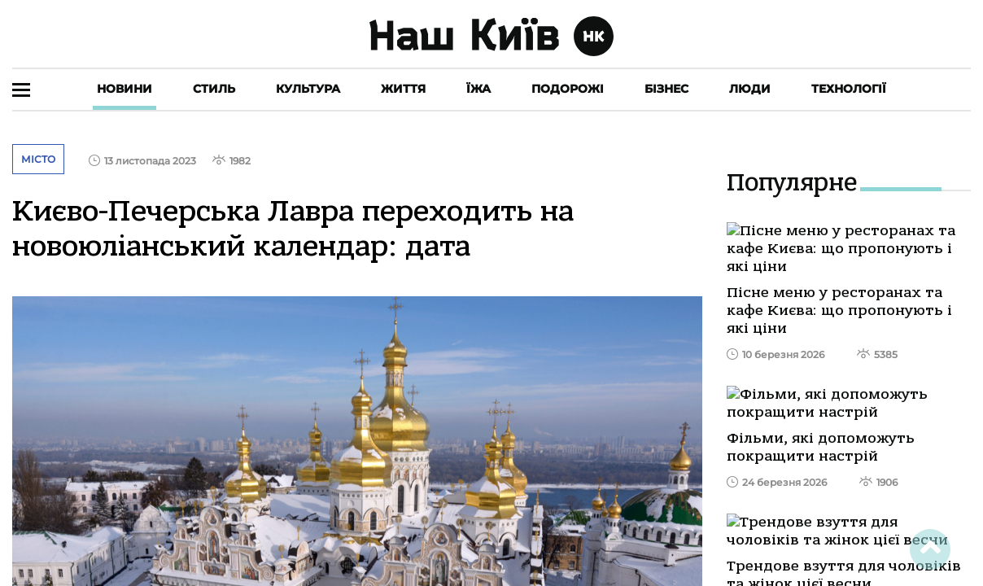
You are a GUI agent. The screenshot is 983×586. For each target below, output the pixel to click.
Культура (308, 88)
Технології (848, 88)
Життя (403, 88)
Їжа (478, 88)
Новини (124, 88)
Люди (750, 88)
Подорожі (567, 88)
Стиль (214, 88)
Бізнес (666, 88)
